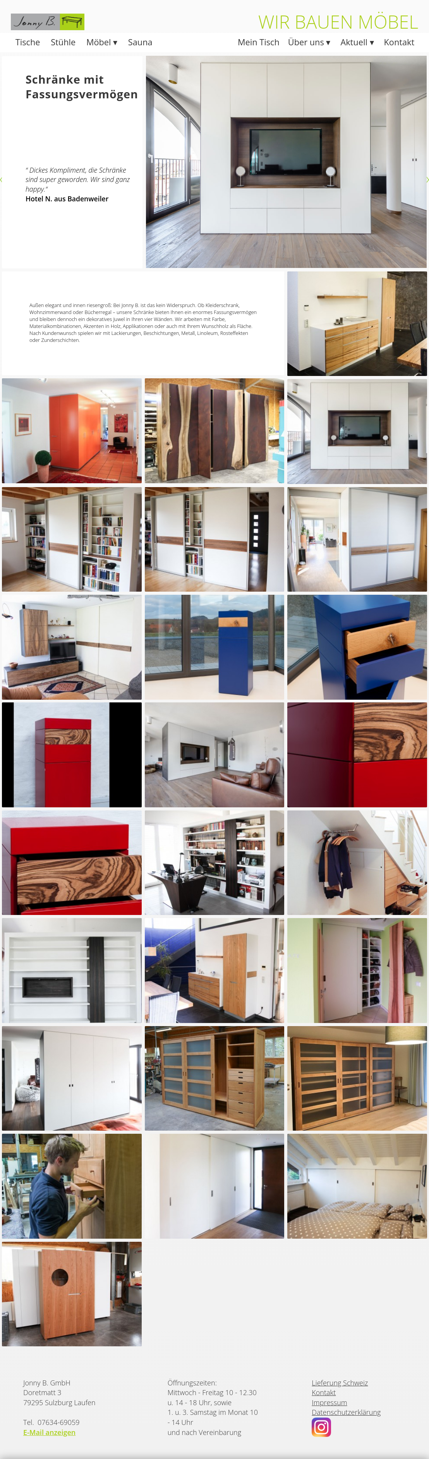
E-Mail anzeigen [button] (49, 1432)
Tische (27, 42)
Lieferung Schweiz (340, 1382)
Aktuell (354, 42)
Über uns (307, 42)
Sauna (140, 42)
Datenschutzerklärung (346, 1412)
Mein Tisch (259, 42)
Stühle (63, 42)
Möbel (99, 42)
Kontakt (399, 42)
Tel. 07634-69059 (51, 1422)
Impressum (329, 1402)
